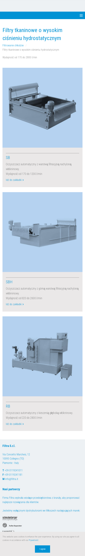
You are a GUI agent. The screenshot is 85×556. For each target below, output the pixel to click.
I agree (42, 549)
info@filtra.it (11, 479)
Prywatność (33, 540)
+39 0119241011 (14, 470)
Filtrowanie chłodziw (13, 45)
